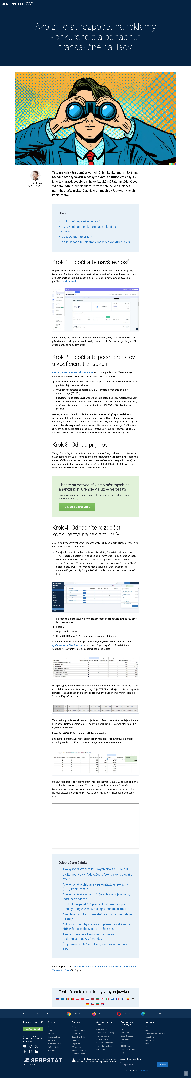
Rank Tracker (76, 1034)
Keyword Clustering (79, 1050)
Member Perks (150, 1040)
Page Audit (76, 1044)
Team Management (103, 1036)
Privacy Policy (150, 1030)
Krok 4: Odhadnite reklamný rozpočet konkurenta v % (94, 242)
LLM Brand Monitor (78, 1054)
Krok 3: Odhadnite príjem (75, 236)
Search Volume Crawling (105, 1033)
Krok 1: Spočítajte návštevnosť (79, 221)
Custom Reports (102, 1039)
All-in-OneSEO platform (31, 4)
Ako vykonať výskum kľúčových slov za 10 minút (95, 869)
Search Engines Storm (104, 1046)
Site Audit (75, 1040)
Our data (51, 1034)
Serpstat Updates (54, 1037)
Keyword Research (78, 1030)
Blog (122, 1029)
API (122, 1043)
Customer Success (128, 1049)
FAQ (122, 1053)
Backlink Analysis (78, 1037)
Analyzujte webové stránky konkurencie (72, 372)
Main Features (53, 1027)
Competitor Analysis (79, 1027)
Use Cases (125, 1039)
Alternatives (52, 1050)
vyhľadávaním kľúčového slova (68, 645)
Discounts (51, 1040)
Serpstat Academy (127, 1036)
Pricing (50, 1030)
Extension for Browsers (104, 1043)
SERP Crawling (101, 1029)
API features (76, 1047)
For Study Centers (54, 1047)
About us (148, 1027)
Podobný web (70, 281)
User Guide (125, 1033)
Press (147, 1044)
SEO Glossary (126, 1046)
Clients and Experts (54, 1044)
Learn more (51, 1014)
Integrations (100, 1049)
